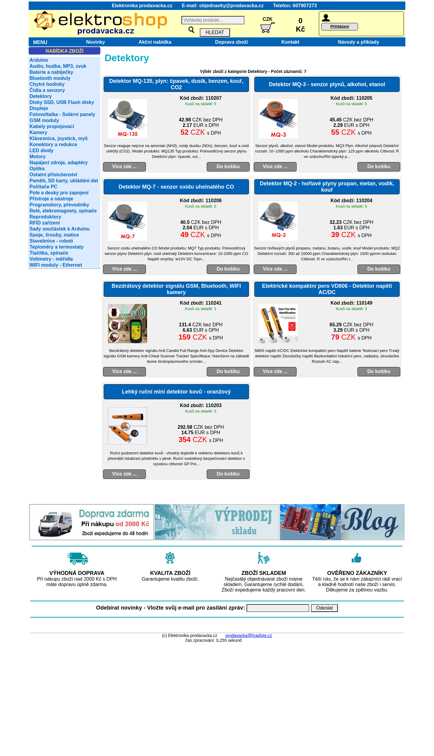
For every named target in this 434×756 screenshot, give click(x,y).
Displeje (39, 108)
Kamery (38, 132)
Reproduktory (45, 216)
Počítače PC (43, 186)
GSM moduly (44, 120)
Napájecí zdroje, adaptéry (59, 162)
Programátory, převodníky (59, 204)
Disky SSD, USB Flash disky (62, 102)
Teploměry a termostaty (56, 246)
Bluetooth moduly (50, 78)
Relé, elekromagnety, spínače (63, 210)
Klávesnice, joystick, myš (59, 138)
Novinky (95, 42)
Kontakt (289, 42)
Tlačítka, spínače (49, 253)
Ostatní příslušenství (53, 174)
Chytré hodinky (47, 84)
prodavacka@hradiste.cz (248, 635)
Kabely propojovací (52, 126)
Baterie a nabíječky (51, 72)
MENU (38, 42)
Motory (38, 156)
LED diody (41, 150)
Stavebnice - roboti (51, 240)
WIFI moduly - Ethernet (56, 265)
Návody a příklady (358, 42)
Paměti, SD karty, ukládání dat (64, 180)
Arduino (39, 60)
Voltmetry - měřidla (51, 259)
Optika (37, 168)
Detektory (41, 96)
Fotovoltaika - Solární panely (62, 114)
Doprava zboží (230, 42)
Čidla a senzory (47, 90)
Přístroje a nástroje (51, 198)
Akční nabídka (155, 42)
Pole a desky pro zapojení (59, 192)
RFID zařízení (45, 222)
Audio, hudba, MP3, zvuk (58, 66)
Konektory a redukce (53, 144)
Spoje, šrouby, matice (54, 234)
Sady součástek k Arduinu (60, 228)
